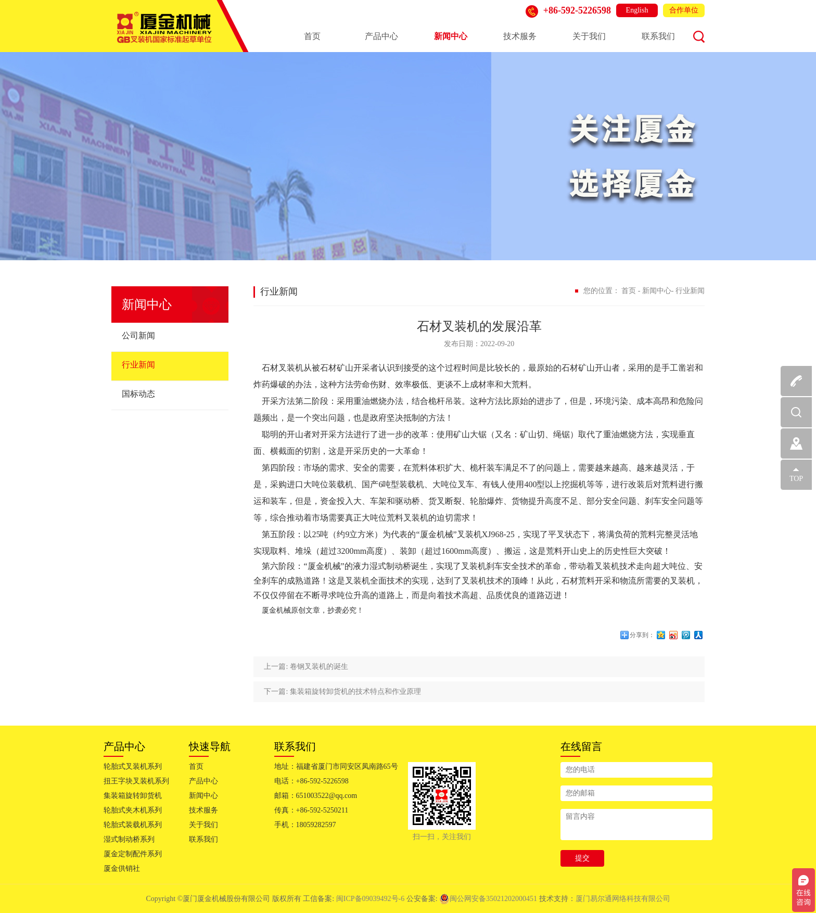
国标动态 (138, 393)
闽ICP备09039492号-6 (371, 899)
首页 (312, 36)
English (637, 10)
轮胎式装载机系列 (133, 825)
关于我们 (589, 36)
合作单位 (683, 10)
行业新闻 (138, 364)
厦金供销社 (122, 868)
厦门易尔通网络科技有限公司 (623, 899)
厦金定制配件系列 (133, 854)
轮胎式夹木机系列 (133, 810)
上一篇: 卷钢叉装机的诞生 (306, 666)
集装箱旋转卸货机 (133, 796)
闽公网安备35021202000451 (488, 899)
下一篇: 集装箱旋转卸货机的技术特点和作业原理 (342, 691)
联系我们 (658, 36)
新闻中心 (450, 36)
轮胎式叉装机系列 (133, 766)
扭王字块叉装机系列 (136, 781)
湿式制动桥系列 (129, 839)
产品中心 (381, 36)
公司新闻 (138, 335)
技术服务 (520, 36)
